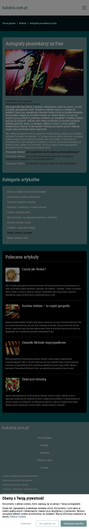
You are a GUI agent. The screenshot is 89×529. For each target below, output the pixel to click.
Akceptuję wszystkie (73, 523)
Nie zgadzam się (47, 523)
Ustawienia (25, 523)
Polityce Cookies (17, 516)
